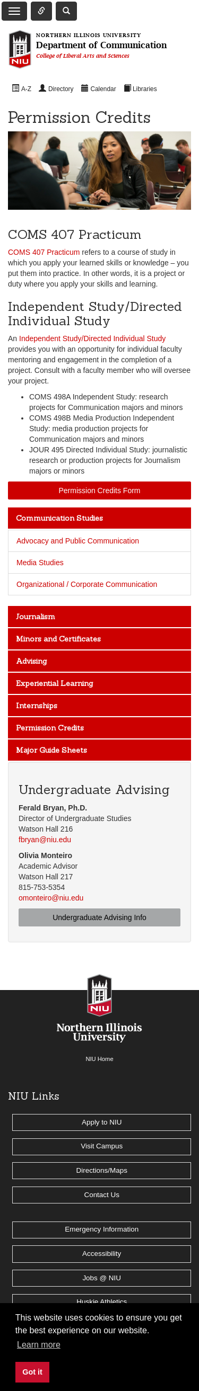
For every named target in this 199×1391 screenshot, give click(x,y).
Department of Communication (101, 46)
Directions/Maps (101, 1170)
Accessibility (101, 1254)
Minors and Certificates (58, 639)
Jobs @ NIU (101, 1278)
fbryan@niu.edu (45, 839)
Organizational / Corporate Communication (86, 584)
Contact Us (101, 1195)
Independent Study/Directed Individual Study (92, 338)
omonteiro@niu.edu (51, 898)
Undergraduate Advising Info (99, 917)
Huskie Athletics (101, 1302)
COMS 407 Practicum (44, 252)
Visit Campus (102, 1146)
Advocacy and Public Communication (77, 541)
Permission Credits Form (99, 490)
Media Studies (40, 562)
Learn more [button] (38, 1344)
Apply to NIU (102, 1122)
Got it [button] (32, 1372)
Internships (36, 705)
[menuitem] (21, 88)
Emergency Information (102, 1229)
